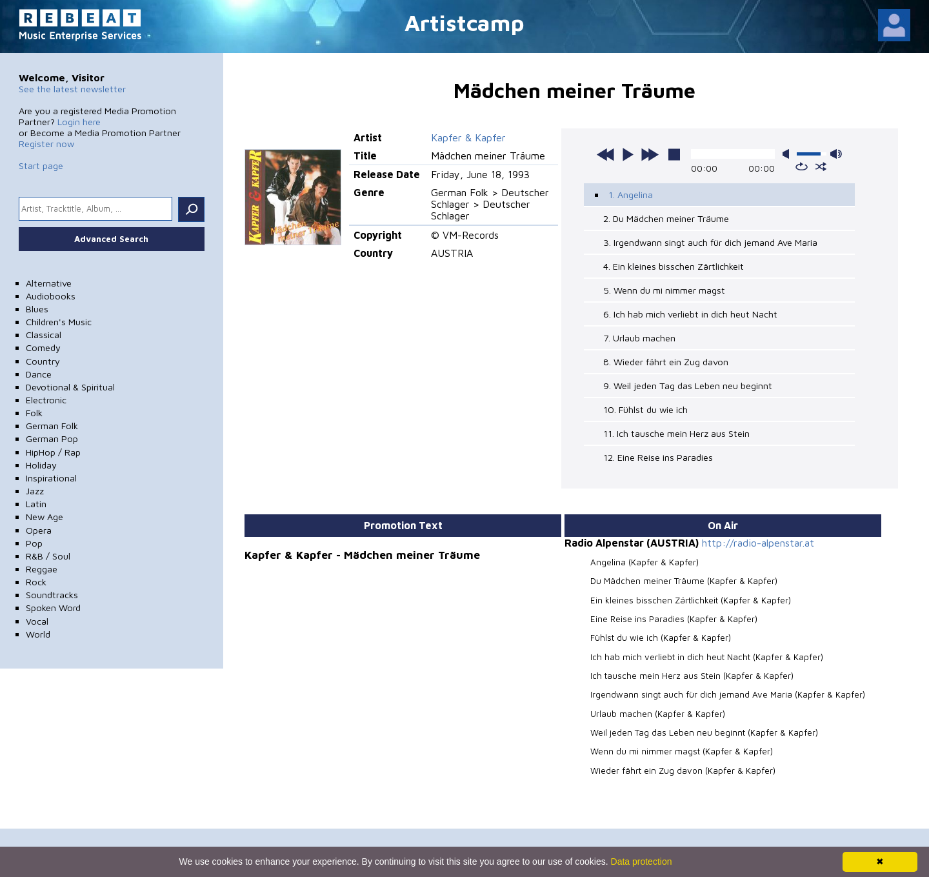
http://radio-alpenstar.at (758, 543)
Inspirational (51, 477)
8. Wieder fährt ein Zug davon (665, 361)
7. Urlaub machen (639, 337)
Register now (46, 143)
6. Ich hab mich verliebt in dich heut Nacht (690, 313)
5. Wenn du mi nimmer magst (664, 290)
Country (43, 361)
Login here (79, 121)
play (628, 154)
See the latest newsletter (72, 88)
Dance (39, 373)
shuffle (821, 166)
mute (788, 154)
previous (606, 154)
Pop (34, 543)
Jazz (35, 490)
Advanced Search (111, 239)
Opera (39, 530)
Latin (36, 503)
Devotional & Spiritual (70, 386)
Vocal (37, 621)
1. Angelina (630, 194)
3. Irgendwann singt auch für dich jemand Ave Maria (710, 242)
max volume (836, 154)
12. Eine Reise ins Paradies (658, 457)
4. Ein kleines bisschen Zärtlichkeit (673, 266)
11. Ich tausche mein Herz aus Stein (676, 433)
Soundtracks (52, 594)
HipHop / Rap (53, 452)
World (38, 634)
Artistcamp (464, 22)
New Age (44, 516)
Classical (43, 334)
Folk (34, 412)
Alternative (49, 282)
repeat (802, 166)
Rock (36, 581)
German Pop (52, 438)
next (650, 154)
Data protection (641, 861)
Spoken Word (53, 607)
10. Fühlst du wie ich (645, 409)
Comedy (43, 347)
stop (674, 154)
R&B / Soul (48, 555)
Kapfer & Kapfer (468, 137)
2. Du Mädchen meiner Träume (666, 218)
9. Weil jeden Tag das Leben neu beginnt (687, 385)
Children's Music (59, 321)
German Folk (52, 425)
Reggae (41, 568)
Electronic (46, 399)
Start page (41, 165)
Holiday (41, 464)
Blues (37, 308)
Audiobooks (50, 295)
